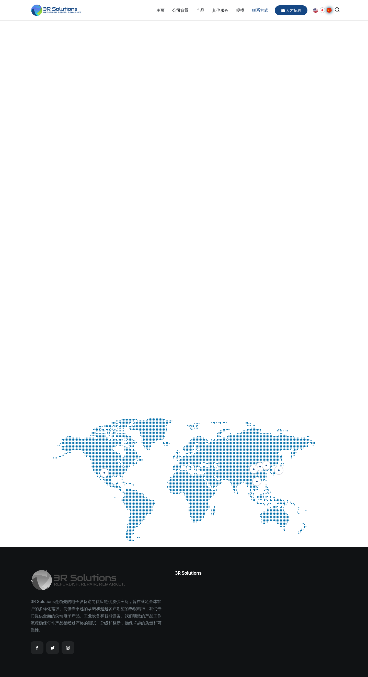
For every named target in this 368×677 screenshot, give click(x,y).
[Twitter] (52, 647)
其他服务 (220, 10)
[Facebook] (37, 647)
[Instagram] (68, 647)
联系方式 (260, 10)
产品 (200, 10)
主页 (160, 10)
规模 (240, 10)
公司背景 (180, 10)
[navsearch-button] (337, 10)
